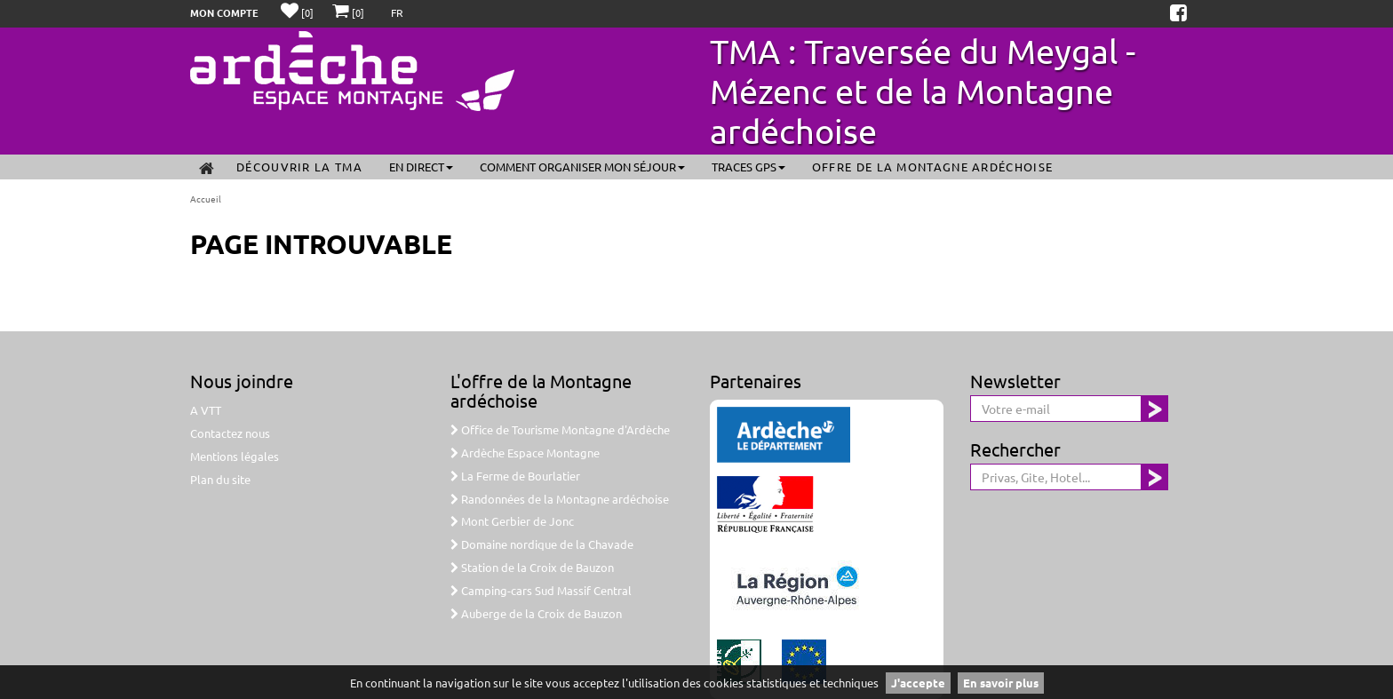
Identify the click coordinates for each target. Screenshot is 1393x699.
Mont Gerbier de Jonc (512, 520)
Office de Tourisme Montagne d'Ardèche (560, 429)
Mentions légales (234, 456)
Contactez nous (230, 433)
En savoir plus (1001, 682)
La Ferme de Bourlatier (515, 475)
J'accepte (918, 682)
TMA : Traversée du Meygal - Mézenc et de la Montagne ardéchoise (922, 90)
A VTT (205, 409)
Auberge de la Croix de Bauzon (536, 613)
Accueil (205, 198)
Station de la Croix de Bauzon (532, 567)
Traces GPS (748, 166)
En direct (421, 166)
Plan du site (220, 479)
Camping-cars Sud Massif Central (541, 590)
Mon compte (224, 12)
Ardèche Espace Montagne (525, 452)
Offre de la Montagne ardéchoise (932, 166)
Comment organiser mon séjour (582, 166)
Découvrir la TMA (299, 166)
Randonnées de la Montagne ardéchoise (559, 498)
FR (397, 12)
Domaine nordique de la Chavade (541, 544)
